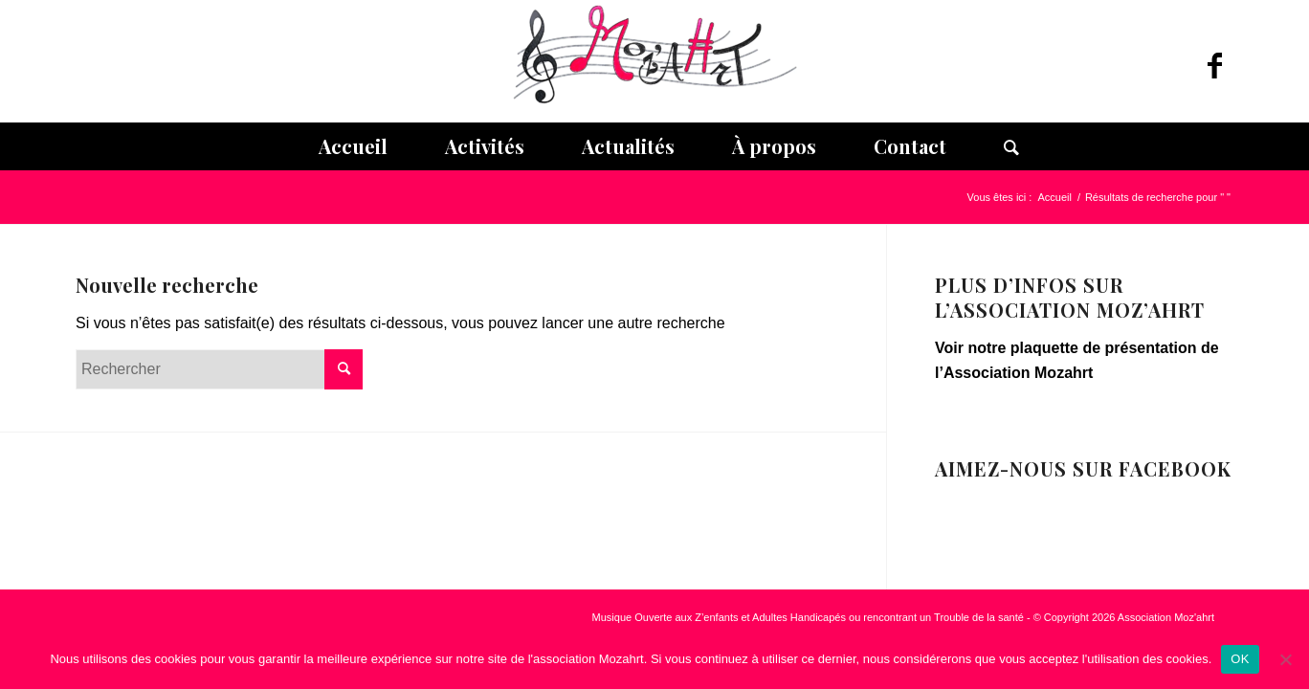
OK (1240, 659)
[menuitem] (353, 146)
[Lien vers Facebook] (1214, 66)
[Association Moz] (654, 61)
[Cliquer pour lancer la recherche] (343, 369)
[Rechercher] (997, 146)
